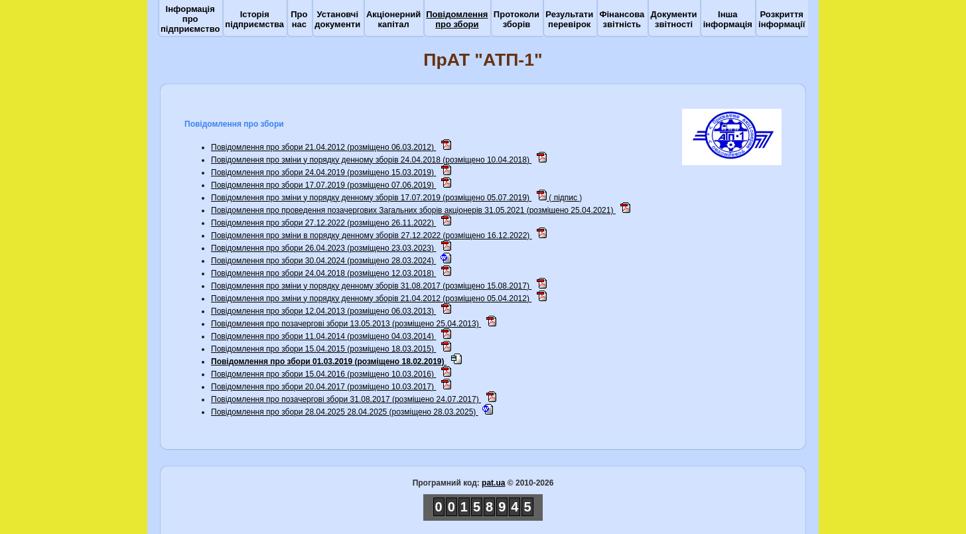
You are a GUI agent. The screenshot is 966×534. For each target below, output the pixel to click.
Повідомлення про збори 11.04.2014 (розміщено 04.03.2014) (323, 336)
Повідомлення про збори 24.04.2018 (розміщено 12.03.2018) (323, 273)
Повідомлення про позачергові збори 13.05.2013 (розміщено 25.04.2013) (346, 323)
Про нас (299, 19)
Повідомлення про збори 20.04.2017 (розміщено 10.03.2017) (323, 386)
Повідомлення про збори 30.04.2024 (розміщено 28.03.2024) (323, 260)
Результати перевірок (569, 19)
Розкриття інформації (781, 19)
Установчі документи (337, 19)
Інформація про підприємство (190, 19)
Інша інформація (727, 19)
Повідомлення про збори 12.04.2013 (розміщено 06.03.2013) (323, 311)
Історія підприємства (254, 19)
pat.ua (493, 483)
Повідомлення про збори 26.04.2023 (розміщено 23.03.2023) (323, 248)
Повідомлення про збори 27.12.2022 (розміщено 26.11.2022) (323, 223)
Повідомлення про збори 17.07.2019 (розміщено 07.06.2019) (323, 185)
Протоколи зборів (516, 19)
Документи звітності (674, 19)
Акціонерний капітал (393, 19)
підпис (565, 197)
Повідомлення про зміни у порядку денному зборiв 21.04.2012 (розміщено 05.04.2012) (371, 298)
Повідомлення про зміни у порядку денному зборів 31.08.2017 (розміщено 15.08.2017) (371, 286)
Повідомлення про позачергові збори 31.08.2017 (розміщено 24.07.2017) (346, 399)
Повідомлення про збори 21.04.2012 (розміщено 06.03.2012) (323, 147)
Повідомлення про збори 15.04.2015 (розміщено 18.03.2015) (323, 349)
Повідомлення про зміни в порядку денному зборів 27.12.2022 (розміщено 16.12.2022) (371, 235)
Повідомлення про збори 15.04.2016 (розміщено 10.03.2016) (323, 374)
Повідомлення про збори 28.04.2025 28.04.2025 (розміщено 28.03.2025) (344, 412)
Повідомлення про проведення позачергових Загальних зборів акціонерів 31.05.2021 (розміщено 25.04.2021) (413, 210)
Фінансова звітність (621, 19)
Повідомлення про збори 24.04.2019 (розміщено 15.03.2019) (323, 172)
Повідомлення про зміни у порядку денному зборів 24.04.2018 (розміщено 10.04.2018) (371, 160)
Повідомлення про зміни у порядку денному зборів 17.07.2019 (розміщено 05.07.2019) (371, 197)
